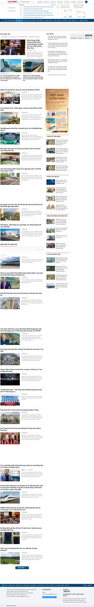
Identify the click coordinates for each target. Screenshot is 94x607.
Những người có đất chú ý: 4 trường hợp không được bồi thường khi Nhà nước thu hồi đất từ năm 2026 (58, 61)
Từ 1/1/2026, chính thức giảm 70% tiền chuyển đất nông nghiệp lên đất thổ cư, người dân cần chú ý (57, 38)
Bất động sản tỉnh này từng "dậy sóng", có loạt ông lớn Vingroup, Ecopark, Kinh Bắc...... (61, 269)
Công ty (74, 38)
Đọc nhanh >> (53, 4)
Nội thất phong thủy (22, 36)
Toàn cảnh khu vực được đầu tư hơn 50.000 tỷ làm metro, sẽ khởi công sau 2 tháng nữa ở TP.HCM (62, 168)
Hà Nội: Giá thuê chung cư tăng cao (61, 236)
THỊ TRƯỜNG (65, 20)
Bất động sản (5, 34)
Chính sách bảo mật (11, 605)
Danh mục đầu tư (11, 10)
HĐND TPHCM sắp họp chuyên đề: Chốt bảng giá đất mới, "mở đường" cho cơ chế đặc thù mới (20, 509)
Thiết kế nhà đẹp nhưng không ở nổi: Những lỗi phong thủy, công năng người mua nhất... (61, 199)
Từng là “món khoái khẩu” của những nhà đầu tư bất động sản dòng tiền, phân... (61, 246)
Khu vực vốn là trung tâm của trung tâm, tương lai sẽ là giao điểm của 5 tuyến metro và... (62, 142)
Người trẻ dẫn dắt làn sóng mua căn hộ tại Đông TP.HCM (19, 90)
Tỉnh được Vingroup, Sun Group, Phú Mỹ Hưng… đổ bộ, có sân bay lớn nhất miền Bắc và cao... (62, 277)
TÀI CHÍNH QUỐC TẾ (48, 20)
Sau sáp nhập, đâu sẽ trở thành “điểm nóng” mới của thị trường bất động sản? (62, 286)
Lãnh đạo (87, 38)
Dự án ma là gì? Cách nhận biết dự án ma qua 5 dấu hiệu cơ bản (61, 182)
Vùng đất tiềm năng (54, 136)
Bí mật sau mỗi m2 (53, 176)
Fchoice (86, 20)
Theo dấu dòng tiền (53, 254)
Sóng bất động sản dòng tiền (57, 216)
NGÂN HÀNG (33, 20)
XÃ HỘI (6, 20)
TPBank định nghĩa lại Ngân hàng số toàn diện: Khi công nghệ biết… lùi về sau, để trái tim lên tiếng (61, 114)
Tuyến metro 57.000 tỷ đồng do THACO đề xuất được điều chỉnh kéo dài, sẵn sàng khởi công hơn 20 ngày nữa (33, 78)
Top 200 (90, 585)
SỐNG (70, 20)
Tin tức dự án (12, 36)
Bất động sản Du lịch (34, 36)
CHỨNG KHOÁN (11, 20)
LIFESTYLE (74, 20)
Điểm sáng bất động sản (8, 244)
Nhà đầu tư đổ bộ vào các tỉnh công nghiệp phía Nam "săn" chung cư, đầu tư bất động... (61, 222)
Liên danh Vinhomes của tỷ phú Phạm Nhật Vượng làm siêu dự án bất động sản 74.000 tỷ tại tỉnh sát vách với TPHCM (21, 330)
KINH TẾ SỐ (59, 20)
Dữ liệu (81, 20)
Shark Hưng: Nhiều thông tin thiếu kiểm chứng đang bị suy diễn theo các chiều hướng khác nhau (35, 44)
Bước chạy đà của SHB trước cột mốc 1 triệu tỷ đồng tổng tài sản (61, 127)
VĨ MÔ (54, 20)
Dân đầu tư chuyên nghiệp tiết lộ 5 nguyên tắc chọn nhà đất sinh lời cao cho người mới (62, 208)
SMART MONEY (40, 20)
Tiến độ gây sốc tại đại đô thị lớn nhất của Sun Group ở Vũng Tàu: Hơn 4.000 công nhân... (61, 160)
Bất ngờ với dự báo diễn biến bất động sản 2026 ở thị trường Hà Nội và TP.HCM (61, 260)
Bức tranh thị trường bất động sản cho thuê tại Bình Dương (61, 230)
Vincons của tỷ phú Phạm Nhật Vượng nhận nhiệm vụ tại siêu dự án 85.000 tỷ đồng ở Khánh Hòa (21, 274)
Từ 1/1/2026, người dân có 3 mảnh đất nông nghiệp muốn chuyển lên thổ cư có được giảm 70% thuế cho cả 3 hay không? (10, 78)
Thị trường (4, 36)
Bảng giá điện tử (11, 7)
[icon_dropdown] (86, 2)
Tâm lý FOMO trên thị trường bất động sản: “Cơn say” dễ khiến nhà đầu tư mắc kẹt (61, 190)
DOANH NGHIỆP (26, 20)
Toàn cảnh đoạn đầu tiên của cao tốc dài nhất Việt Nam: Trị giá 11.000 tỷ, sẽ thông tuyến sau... (62, 151)
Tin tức (80, 38)
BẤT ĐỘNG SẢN (19, 20)
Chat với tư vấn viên (49, 597)
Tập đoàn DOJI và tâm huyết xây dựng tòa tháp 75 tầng (19, 410)
